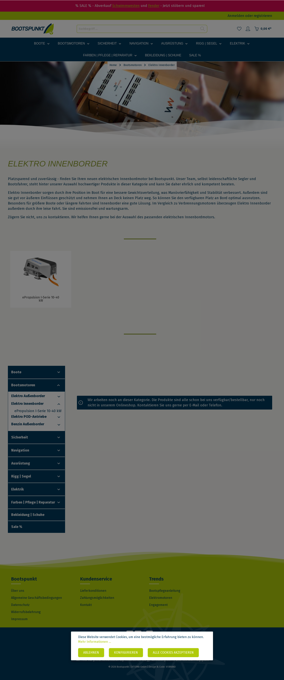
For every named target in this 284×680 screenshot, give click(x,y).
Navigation (20, 450)
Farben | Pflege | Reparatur (33, 502)
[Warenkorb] (263, 29)
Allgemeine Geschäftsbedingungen (36, 598)
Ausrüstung (20, 463)
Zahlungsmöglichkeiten (97, 598)
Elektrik (17, 489)
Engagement (158, 605)
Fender (153, 6)
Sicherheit (19, 437)
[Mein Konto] (248, 29)
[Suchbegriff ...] (137, 29)
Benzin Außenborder (27, 424)
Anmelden (236, 16)
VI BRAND (171, 666)
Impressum (19, 619)
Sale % (16, 527)
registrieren (263, 16)
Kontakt (86, 605)
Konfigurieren (126, 652)
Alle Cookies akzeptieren (173, 652)
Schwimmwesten (126, 6)
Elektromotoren (160, 598)
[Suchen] (202, 29)
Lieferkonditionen (93, 591)
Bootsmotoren (23, 385)
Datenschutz (20, 605)
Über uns (17, 591)
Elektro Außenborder (28, 396)
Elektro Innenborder (27, 403)
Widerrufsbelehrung (26, 612)
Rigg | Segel (21, 476)
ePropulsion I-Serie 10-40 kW (38, 411)
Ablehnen (91, 652)
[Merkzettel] (239, 29)
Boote (16, 372)
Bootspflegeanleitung (164, 591)
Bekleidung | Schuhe (27, 515)
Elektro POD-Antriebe (29, 416)
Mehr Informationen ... (94, 642)
